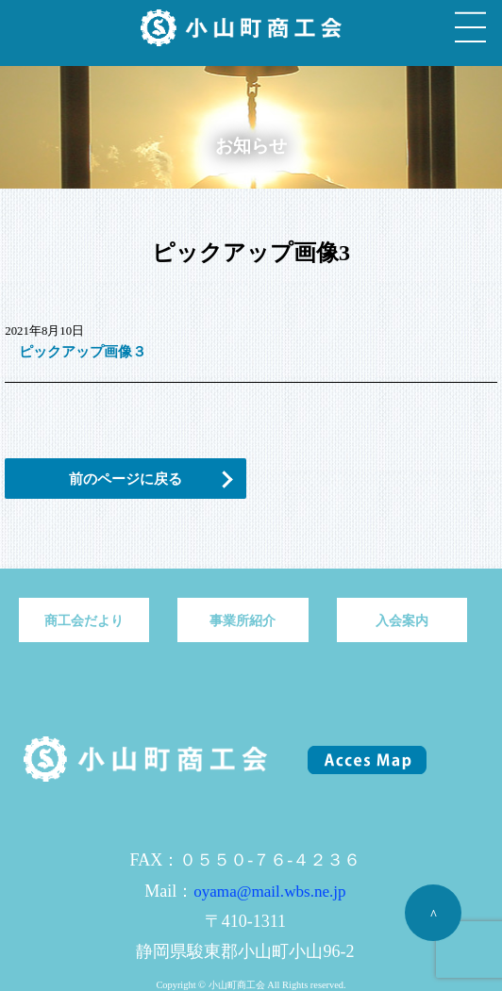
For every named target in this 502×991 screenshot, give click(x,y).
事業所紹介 (242, 620)
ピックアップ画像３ (82, 351)
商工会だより (84, 620)
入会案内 (402, 620)
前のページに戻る (125, 479)
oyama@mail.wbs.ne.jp (269, 891)
